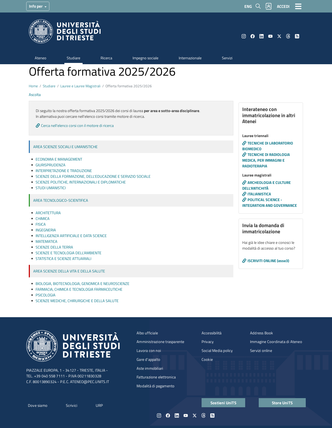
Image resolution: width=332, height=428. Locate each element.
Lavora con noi (149, 350)
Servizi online (261, 350)
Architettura (48, 213)
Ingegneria (46, 230)
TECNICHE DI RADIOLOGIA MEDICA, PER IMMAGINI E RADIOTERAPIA (266, 160)
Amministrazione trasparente (160, 342)
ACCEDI (283, 6)
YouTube (270, 36)
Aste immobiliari (150, 368)
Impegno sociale (145, 58)
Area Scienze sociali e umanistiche (65, 147)
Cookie (207, 359)
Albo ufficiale (147, 333)
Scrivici (71, 405)
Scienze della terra (54, 247)
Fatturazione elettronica (156, 377)
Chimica (43, 218)
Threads (288, 36)
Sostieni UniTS (223, 403)
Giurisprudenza (50, 165)
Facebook (252, 36)
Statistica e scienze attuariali (63, 258)
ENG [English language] (248, 6)
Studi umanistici (51, 188)
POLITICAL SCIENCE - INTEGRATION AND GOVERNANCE (269, 202)
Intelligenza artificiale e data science (71, 236)
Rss (297, 36)
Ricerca (106, 58)
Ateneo (40, 58)
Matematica (46, 241)
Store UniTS (282, 403)
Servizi (227, 58)
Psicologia (45, 295)
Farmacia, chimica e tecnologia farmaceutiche (79, 289)
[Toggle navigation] (298, 6)
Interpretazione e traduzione (64, 171)
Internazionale (190, 58)
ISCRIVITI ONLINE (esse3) (268, 261)
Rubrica (268, 6)
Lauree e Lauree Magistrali (80, 86)
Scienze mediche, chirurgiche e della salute (77, 301)
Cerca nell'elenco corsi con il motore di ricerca (77, 125)
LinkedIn (261, 36)
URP (99, 405)
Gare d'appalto (148, 359)
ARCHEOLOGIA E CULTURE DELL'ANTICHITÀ (266, 185)
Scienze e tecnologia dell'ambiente (68, 253)
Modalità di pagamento (155, 386)
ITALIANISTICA (259, 194)
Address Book (261, 333)
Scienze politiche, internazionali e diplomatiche (81, 182)
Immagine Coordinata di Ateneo (276, 342)
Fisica (41, 224)
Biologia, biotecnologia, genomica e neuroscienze (82, 283)
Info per (36, 6)
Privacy (208, 342)
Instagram (243, 36)
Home (33, 86)
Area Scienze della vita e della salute (69, 271)
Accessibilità (212, 333)
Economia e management (59, 159)
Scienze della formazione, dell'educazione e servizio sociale (93, 176)
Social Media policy (217, 350)
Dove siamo (37, 405)
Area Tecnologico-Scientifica (60, 200)
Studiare (73, 58)
